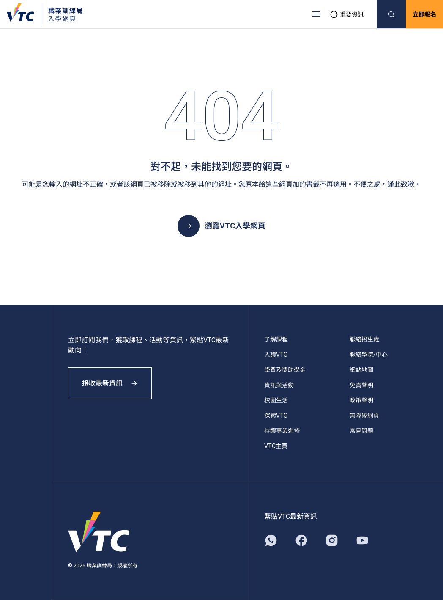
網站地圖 (361, 369)
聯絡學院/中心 (369, 354)
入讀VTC (275, 354)
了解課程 (276, 339)
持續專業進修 (282, 430)
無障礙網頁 (364, 415)
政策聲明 (361, 400)
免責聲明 (361, 385)
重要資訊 (347, 14)
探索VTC (275, 415)
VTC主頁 (275, 446)
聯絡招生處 (364, 339)
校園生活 (276, 400)
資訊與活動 (279, 385)
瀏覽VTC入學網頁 (221, 226)
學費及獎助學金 (285, 369)
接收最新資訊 (110, 383)
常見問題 (361, 430)
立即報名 (424, 14)
